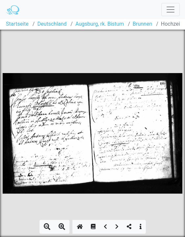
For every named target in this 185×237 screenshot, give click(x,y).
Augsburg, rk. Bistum (99, 24)
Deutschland (51, 24)
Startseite (17, 24)
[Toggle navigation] (170, 9)
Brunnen (142, 24)
